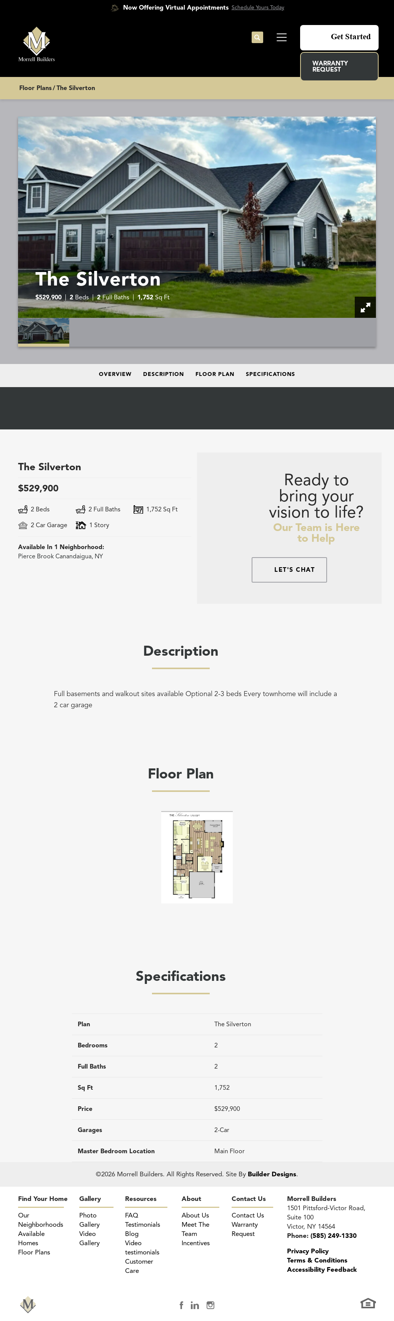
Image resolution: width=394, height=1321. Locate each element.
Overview (115, 374)
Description (163, 374)
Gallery (90, 1199)
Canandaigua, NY (60, 556)
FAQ (131, 1215)
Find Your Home (43, 1199)
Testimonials (142, 1225)
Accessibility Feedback (322, 1270)
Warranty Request (330, 66)
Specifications (270, 374)
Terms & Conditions (317, 1260)
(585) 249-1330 (334, 1236)
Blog (132, 1234)
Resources (141, 1199)
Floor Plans (35, 88)
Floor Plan (214, 374)
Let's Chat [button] (294, 570)
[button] (257, 38)
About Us (195, 1215)
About (191, 1199)
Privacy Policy (308, 1251)
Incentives (196, 1243)
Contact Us (249, 1199)
